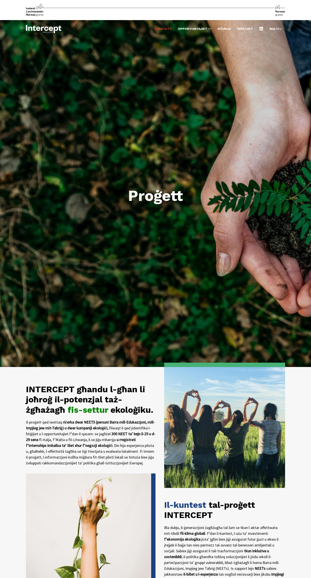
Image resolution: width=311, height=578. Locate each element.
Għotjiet (245, 28)
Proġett (163, 28)
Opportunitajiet (194, 28)
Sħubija (224, 28)
